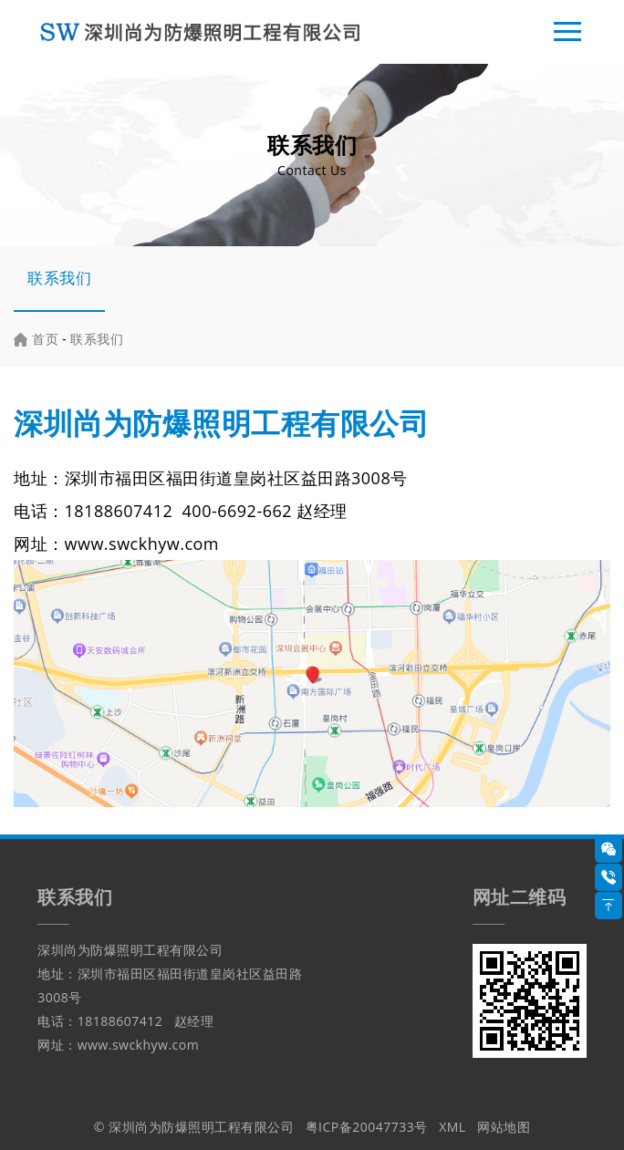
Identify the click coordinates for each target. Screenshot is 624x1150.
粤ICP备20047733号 (367, 1126)
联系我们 (59, 277)
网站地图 (503, 1126)
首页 (45, 338)
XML (452, 1126)
